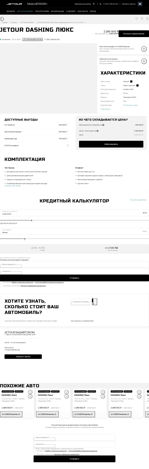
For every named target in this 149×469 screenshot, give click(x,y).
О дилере (70, 11)
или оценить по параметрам (82, 321)
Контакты (83, 11)
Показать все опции (13, 186)
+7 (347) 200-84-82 (52, 39)
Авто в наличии (25, 11)
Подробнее (105, 109)
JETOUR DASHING (27, 22)
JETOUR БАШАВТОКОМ (32, 39)
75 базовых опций (130, 105)
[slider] (31, 220)
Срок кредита (6, 230)
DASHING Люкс (9, 395)
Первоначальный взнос (10, 211)
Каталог (14, 22)
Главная (5, 22)
